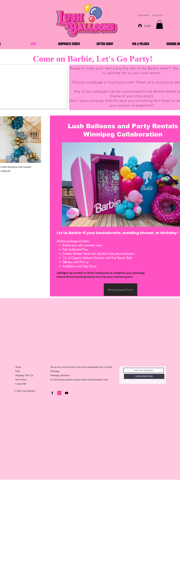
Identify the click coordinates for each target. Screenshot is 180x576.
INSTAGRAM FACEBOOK (152, 15)
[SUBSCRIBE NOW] (144, 376)
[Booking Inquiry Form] (120, 289)
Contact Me (20, 384)
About (18, 367)
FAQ (17, 371)
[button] (159, 24)
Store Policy (21, 379)
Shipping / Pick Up (24, 375)
